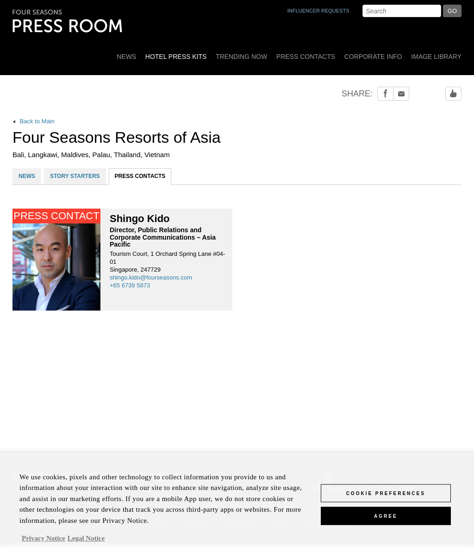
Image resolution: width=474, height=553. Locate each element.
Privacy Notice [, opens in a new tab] (43, 541)
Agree (386, 518)
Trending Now (241, 56)
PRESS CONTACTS (140, 176)
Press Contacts (305, 56)
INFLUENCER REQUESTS (318, 10)
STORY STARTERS (75, 176)
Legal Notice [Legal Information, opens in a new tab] (86, 541)
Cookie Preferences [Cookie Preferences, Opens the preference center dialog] (385, 496)
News (126, 56)
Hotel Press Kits (176, 56)
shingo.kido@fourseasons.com (151, 277)
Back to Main (33, 121)
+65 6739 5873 (130, 285)
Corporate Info (373, 56)
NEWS (27, 176)
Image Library (436, 56)
